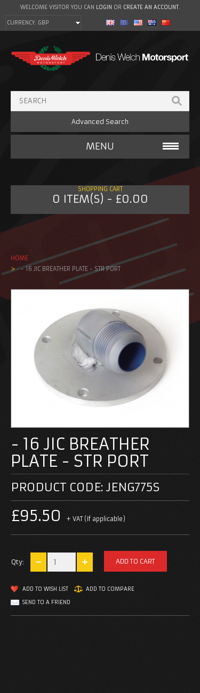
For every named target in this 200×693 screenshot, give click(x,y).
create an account (151, 7)
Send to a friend (46, 602)
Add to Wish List (45, 588)
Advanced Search (100, 122)
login (104, 7)
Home (19, 258)
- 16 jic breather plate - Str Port (70, 269)
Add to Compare (110, 588)
